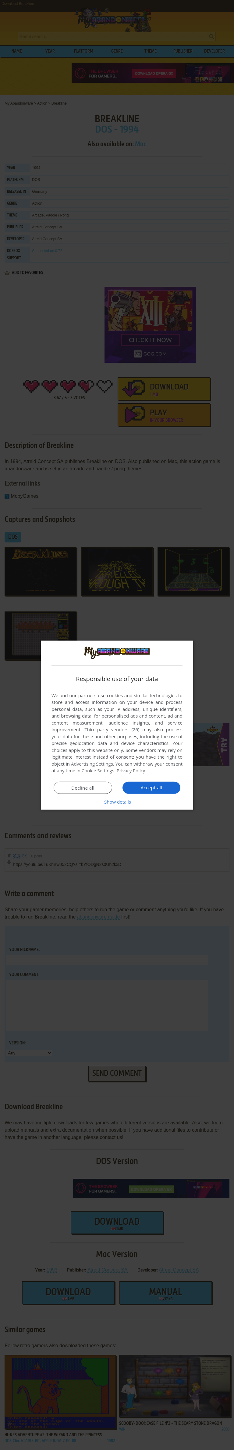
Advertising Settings (92, 764)
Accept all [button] (151, 787)
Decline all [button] (82, 788)
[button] (117, 801)
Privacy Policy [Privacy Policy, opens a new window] (131, 770)
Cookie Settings (98, 770)
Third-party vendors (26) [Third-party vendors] (111, 729)
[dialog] (117, 724)
